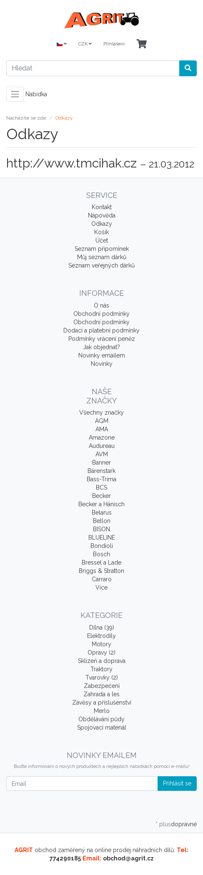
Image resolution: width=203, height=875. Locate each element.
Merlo (102, 711)
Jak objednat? (101, 347)
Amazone (102, 437)
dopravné (184, 824)
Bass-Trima (101, 479)
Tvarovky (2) (101, 677)
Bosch (101, 554)
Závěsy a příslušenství (101, 702)
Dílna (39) (101, 627)
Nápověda (101, 215)
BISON (101, 529)
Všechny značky (101, 412)
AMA (101, 429)
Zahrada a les (101, 694)
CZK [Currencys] (85, 44)
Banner (101, 462)
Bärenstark (101, 471)
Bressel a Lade (101, 562)
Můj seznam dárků (101, 257)
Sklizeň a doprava (101, 661)
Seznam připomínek (102, 248)
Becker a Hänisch (101, 504)
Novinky (102, 363)
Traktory (101, 669)
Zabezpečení (102, 685)
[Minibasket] (141, 44)
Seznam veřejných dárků (101, 265)
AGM (101, 421)
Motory (101, 644)
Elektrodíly (101, 635)
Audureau (102, 445)
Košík (101, 232)
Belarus (102, 512)
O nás (101, 305)
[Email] (82, 783)
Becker (101, 495)
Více (101, 587)
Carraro (102, 579)
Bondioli (101, 545)
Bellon (101, 521)
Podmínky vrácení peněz (101, 338)
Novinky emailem (101, 355)
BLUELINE (101, 537)
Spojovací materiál (101, 727)
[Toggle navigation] (15, 94)
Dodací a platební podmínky (101, 330)
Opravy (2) (101, 652)
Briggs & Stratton (101, 571)
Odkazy (101, 223)
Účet (101, 240)
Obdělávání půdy (101, 719)
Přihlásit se (177, 783)
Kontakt (102, 207)
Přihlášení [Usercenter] (114, 44)
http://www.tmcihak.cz (71, 163)
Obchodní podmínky (101, 313)
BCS (101, 487)
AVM (101, 454)
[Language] (62, 44)
